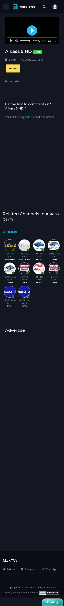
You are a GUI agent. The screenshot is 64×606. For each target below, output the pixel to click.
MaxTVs (10, 560)
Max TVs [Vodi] (27, 6)
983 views (10, 300)
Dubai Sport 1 (24, 283)
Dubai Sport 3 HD (53, 283)
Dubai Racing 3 (9, 283)
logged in (26, 117)
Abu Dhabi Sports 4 (24, 259)
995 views (54, 254)
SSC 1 (9, 306)
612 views (24, 300)
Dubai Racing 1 (39, 259)
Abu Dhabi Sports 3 (10, 259)
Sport (9, 256)
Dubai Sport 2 (39, 283)
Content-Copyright (28, 592)
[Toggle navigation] (6, 6)
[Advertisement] (32, 168)
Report (13, 68)
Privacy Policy (12, 592)
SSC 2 (24, 306)
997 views (10, 277)
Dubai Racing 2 (53, 259)
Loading (52, 602)
